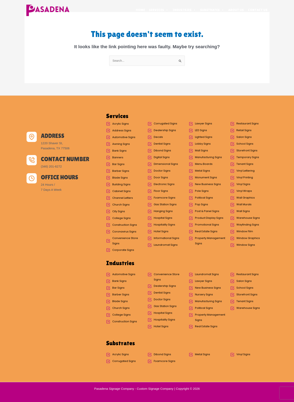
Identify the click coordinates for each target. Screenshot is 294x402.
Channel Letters (122, 198)
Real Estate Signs (206, 231)
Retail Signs (244, 130)
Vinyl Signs (243, 184)
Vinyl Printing (244, 178)
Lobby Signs (203, 144)
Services (158, 10)
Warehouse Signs (248, 218)
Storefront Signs (246, 151)
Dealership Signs (165, 130)
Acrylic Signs (120, 124)
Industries (184, 10)
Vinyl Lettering (245, 171)
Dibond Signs (162, 151)
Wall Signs (243, 211)
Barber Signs (120, 171)
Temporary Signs (247, 157)
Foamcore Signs (164, 198)
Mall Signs (201, 151)
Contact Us (257, 10)
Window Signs (245, 245)
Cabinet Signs (121, 191)
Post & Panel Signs (207, 211)
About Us (236, 10)
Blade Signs (120, 178)
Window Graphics (248, 238)
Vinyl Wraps (244, 191)
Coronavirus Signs (124, 232)
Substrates (212, 10)
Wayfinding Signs (247, 225)
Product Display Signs (209, 218)
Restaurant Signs (247, 124)
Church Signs (121, 205)
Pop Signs (201, 205)
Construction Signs (124, 225)
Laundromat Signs (166, 245)
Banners (117, 158)
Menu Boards (204, 164)
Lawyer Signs (203, 124)
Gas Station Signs (165, 205)
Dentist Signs (162, 144)
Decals (158, 137)
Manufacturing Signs (208, 157)
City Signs (118, 211)
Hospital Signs (163, 218)
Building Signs (121, 184)
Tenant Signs (244, 164)
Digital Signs (162, 157)
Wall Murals (244, 205)
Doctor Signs (162, 171)
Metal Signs (202, 171)
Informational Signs (166, 238)
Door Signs (161, 178)
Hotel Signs (161, 231)
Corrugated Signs (165, 124)
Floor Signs (161, 191)
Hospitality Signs (164, 225)
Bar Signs (118, 164)
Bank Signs (119, 151)
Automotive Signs (123, 137)
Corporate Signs (123, 250)
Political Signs (204, 198)
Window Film (244, 231)
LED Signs (201, 130)
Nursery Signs (204, 295)
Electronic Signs (164, 184)
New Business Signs (208, 184)
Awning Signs (121, 144)
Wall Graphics (245, 198)
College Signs (121, 218)
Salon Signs (244, 137)
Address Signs (121, 131)
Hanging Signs (163, 211)
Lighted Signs (203, 137)
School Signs (244, 144)
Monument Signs (206, 178)
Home (140, 10)
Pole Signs (202, 191)
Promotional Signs (207, 225)
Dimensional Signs (166, 164)
